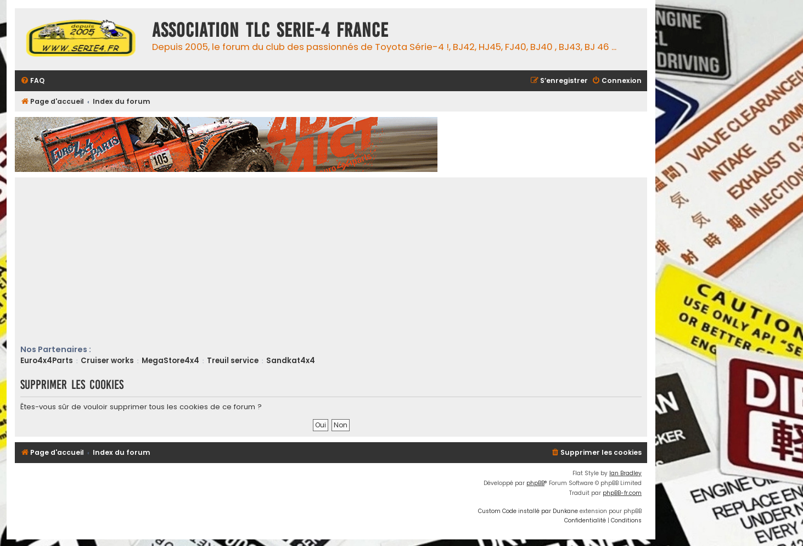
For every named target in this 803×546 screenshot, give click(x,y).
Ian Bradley (625, 473)
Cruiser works (107, 360)
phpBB (535, 483)
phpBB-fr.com (622, 493)
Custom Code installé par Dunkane (528, 511)
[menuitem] (32, 81)
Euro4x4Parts (46, 360)
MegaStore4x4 (170, 360)
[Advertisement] (349, 261)
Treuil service (233, 360)
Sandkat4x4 (290, 360)
